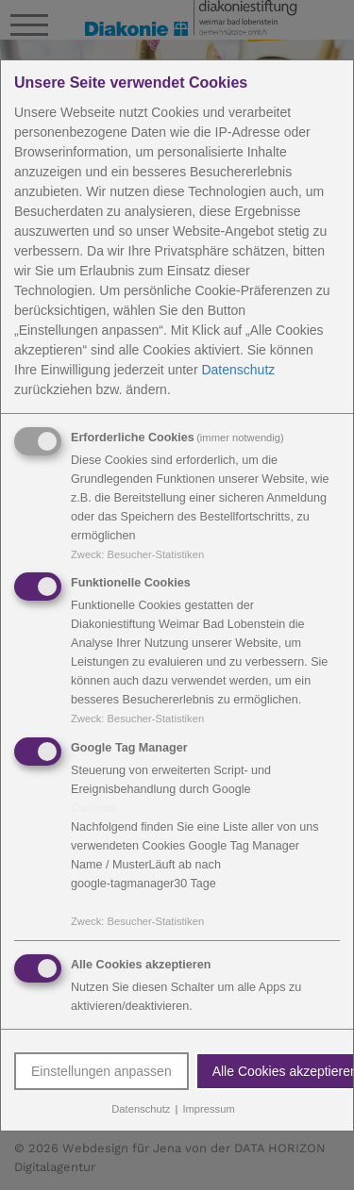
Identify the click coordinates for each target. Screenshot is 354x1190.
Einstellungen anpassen (101, 1071)
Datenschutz (238, 368)
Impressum (208, 1109)
